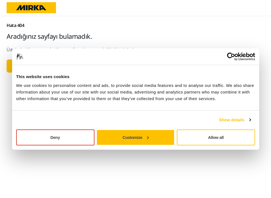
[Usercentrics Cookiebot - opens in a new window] (231, 57)
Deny (55, 137)
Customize (135, 137)
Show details (231, 119)
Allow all (216, 137)
